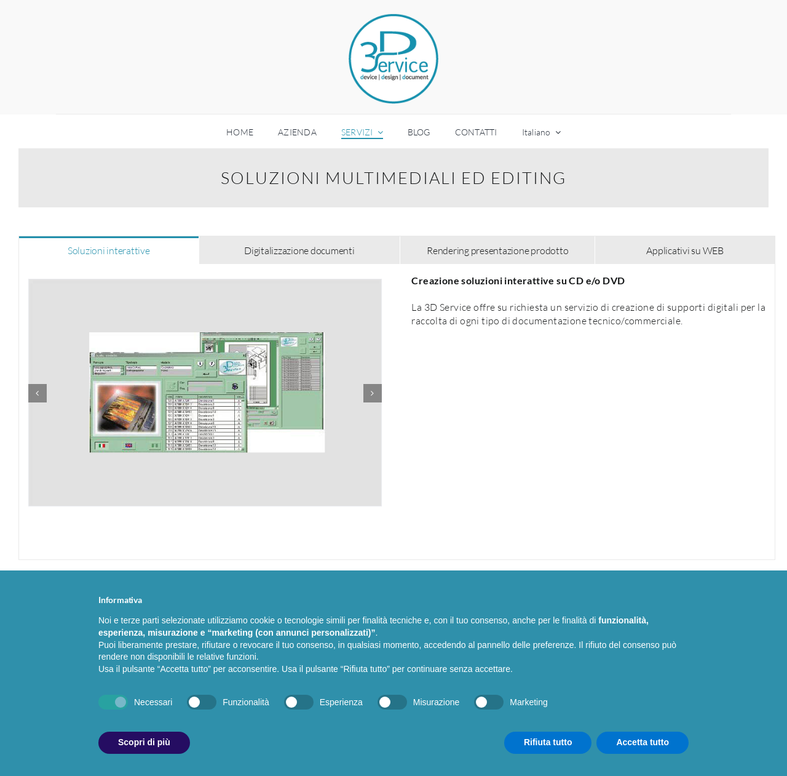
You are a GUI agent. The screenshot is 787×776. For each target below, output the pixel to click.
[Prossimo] (372, 393)
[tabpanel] (396, 412)
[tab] (109, 249)
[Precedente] (37, 393)
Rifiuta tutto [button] (548, 742)
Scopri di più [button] (144, 742)
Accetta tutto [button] (642, 742)
